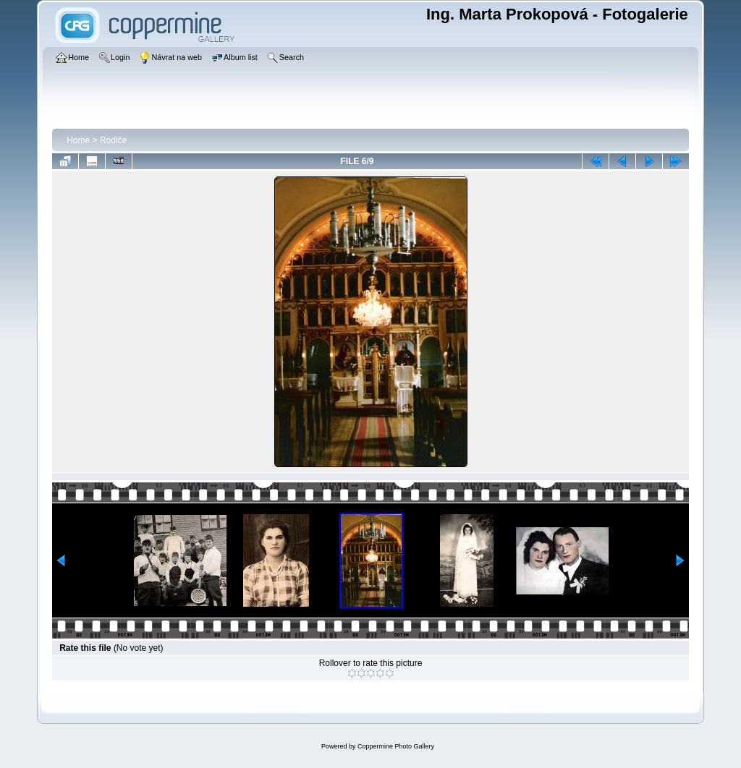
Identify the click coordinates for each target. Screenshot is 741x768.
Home (78, 140)
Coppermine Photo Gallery (395, 746)
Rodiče (113, 140)
